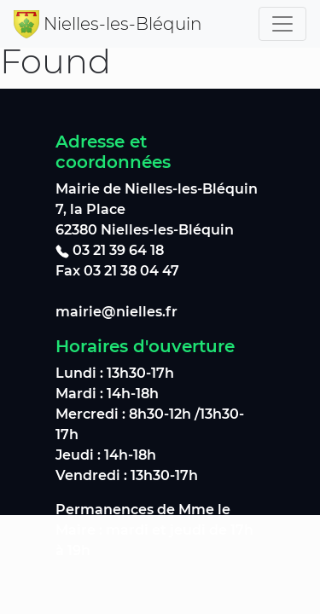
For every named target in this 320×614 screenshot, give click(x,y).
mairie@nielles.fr (116, 312)
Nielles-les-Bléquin (122, 24)
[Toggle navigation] (282, 24)
